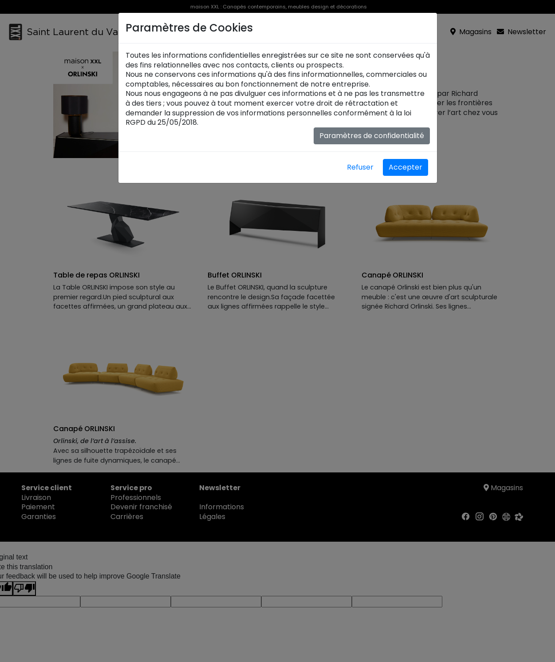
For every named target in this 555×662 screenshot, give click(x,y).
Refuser (360, 167)
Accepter (405, 167)
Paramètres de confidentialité (371, 136)
